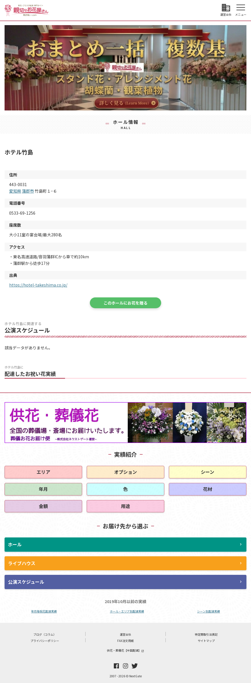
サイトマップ (206, 640)
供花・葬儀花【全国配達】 (125, 650)
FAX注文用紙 (125, 640)
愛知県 (15, 191)
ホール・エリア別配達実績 (127, 611)
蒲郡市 (28, 191)
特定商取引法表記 (206, 634)
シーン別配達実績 (208, 611)
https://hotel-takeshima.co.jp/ (38, 285)
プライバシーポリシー (45, 640)
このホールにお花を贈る (125, 303)
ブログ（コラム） (44, 634)
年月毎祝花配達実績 (44, 611)
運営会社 (125, 634)
